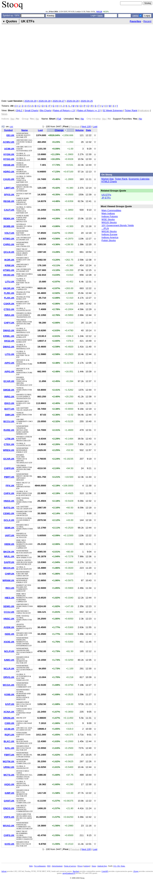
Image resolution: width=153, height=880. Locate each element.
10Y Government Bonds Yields (118, 225)
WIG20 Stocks (109, 222)
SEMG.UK (8, 606)
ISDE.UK (9, 634)
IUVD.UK (9, 844)
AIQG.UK (9, 784)
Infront (3, 871)
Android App (102, 866)
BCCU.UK (8, 421)
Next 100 (86, 126)
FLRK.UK (9, 293)
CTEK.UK (9, 444)
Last (95, 126)
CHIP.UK (9, 573)
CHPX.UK (9, 493)
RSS (48, 866)
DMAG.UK (8, 346)
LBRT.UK (9, 188)
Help (31, 866)
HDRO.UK (8, 171)
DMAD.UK (8, 330)
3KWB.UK (8, 226)
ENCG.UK (8, 808)
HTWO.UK (8, 238)
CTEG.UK (9, 309)
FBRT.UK (9, 754)
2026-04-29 (30, 101)
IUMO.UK (9, 660)
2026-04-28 (44, 101)
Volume (79, 130)
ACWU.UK (8, 142)
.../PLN (105, 228)
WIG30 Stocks (109, 231)
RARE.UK (9, 430)
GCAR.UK (8, 458)
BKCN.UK (8, 551)
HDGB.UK (8, 165)
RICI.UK (9, 588)
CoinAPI (105, 871)
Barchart (76, 871)
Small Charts (31, 110)
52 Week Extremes (113, 110)
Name (24, 130)
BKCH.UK (8, 568)
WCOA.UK (8, 685)
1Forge (135, 871)
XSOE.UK (9, 641)
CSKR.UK (9, 303)
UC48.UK (9, 729)
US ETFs (106, 194)
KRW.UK (9, 265)
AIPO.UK (9, 363)
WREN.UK (8, 450)
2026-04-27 (58, 101)
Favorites (135, 21)
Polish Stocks (109, 240)
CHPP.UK (9, 468)
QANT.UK (9, 800)
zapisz (136, 15)
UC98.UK (9, 148)
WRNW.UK (8, 580)
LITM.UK (9, 438)
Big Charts (45, 110)
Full (59, 118)
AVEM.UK (9, 627)
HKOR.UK (8, 288)
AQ (3, 126)
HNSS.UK (9, 501)
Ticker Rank (131, 110)
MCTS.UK (9, 775)
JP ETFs (106, 197)
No (82, 118)
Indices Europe (109, 234)
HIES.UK (9, 597)
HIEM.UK (9, 544)
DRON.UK (8, 718)
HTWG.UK (8, 270)
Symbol (8, 130)
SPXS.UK (9, 194)
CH (118, 866)
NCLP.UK (9, 651)
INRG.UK (9, 396)
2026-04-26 (73, 101)
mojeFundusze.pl (69, 873)
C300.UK (9, 723)
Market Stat (107, 179)
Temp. (123, 866)
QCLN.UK (9, 252)
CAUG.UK (8, 179)
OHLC (19, 110)
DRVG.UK (8, 677)
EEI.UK (10, 135)
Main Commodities (111, 210)
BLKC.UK (9, 741)
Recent (147, 21)
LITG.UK (9, 354)
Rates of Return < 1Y (64, 110)
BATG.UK (9, 507)
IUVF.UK (9, 704)
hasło (100, 15)
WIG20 (99, 12)
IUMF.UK (9, 793)
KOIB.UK (9, 694)
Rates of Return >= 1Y (89, 110)
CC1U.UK (9, 612)
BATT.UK (9, 409)
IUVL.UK (9, 748)
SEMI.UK (9, 527)
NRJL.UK (9, 556)
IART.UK (9, 535)
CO (114, 866)
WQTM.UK (8, 761)
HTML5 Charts (109, 181)
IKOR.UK (9, 259)
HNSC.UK (9, 618)
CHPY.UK (9, 322)
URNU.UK (8, 767)
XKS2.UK (9, 341)
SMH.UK (9, 414)
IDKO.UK (9, 403)
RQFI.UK (9, 734)
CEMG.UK (8, 513)
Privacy (80, 866)
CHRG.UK (8, 244)
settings (87, 866)
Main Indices (108, 213)
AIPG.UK (9, 371)
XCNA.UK (9, 711)
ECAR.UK (9, 381)
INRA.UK (9, 315)
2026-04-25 (87, 101)
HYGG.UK (8, 159)
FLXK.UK (9, 298)
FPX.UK (10, 485)
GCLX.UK (9, 520)
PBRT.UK (9, 477)
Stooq (94, 866)
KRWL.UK (8, 336)
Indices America (110, 237)
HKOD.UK (8, 275)
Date (88, 130)
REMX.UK (8, 218)
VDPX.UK (9, 817)
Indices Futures (110, 216)
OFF (11, 127)
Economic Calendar (139, 179)
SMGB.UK (8, 390)
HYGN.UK (8, 154)
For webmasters (40, 866)
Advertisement (57, 866)
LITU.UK (9, 281)
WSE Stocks (108, 219)
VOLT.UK (9, 233)
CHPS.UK (9, 835)
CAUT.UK (9, 210)
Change (59, 130)
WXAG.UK (8, 825)
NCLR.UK (9, 668)
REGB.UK (8, 201)
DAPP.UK (9, 562)
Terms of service (70, 866)
